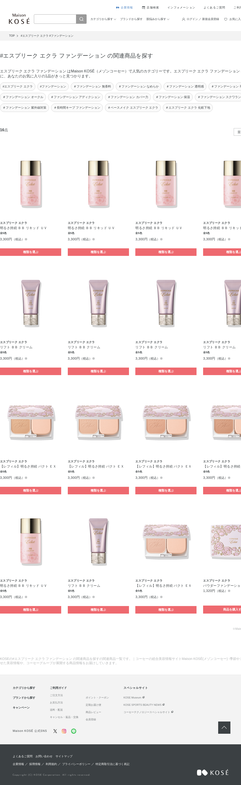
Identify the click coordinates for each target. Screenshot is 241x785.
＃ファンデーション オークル (23, 97)
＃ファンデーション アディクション (75, 97)
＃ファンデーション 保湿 (173, 97)
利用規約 (51, 764)
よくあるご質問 (214, 7)
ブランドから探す (131, 19)
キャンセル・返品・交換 (64, 717)
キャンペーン (21, 707)
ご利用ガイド (58, 688)
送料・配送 (56, 709)
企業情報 (127, 7)
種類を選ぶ (30, 252)
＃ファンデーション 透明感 (185, 86)
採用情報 (34, 764)
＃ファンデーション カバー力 (128, 97)
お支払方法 (56, 702)
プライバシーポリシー (76, 764)
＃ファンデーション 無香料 (92, 86)
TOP (12, 35)
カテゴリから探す (101, 19)
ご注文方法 (56, 695)
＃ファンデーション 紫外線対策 (24, 107)
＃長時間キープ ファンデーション (77, 107)
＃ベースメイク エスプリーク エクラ (133, 107)
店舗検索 (153, 7)
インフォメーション (181, 7)
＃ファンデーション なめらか (138, 86)
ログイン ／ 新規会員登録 (203, 19)
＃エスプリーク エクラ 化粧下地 (187, 107)
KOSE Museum (132, 697)
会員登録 (91, 719)
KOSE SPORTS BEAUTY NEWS (143, 704)
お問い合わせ (44, 756)
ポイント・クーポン (97, 697)
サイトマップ (64, 756)
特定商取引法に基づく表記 (112, 764)
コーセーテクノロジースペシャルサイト (147, 712)
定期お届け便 (93, 704)
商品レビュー (93, 712)
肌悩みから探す (156, 19)
